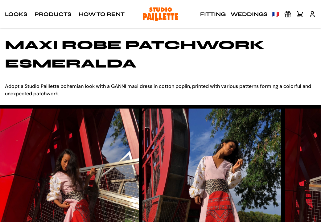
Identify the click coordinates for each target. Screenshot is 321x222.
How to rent (102, 14)
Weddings (249, 14)
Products (53, 14)
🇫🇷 (275, 14)
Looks (16, 14)
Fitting (213, 14)
